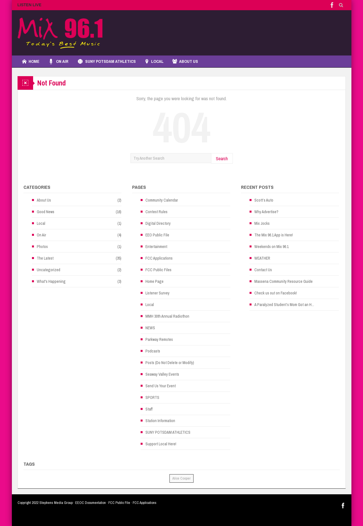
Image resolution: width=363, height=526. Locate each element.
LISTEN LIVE (30, 5)
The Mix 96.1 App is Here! (273, 235)
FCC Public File (119, 502)
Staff (148, 409)
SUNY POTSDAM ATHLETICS (106, 61)
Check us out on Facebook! (275, 293)
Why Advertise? (266, 211)
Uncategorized (48, 269)
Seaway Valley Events (162, 374)
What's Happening (51, 281)
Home (30, 61)
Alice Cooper (181, 478)
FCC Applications (159, 258)
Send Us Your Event (160, 385)
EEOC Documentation (90, 502)
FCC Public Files (158, 269)
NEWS (150, 327)
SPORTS (152, 397)
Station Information (160, 420)
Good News (45, 211)
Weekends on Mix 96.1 (271, 246)
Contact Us (263, 269)
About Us (185, 61)
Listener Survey (157, 293)
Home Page (154, 281)
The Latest (45, 258)
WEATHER (262, 258)
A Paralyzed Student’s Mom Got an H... (284, 304)
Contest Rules (156, 211)
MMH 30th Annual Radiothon (167, 316)
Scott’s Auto (263, 200)
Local (41, 223)
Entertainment (156, 246)
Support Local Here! (160, 443)
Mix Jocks (262, 223)
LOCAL (154, 61)
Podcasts (152, 351)
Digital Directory (158, 223)
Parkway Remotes (159, 339)
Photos (42, 246)
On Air (58, 61)
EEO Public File (157, 235)
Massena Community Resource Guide (283, 281)
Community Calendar (161, 200)
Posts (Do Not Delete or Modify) (169, 362)
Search (222, 158)
